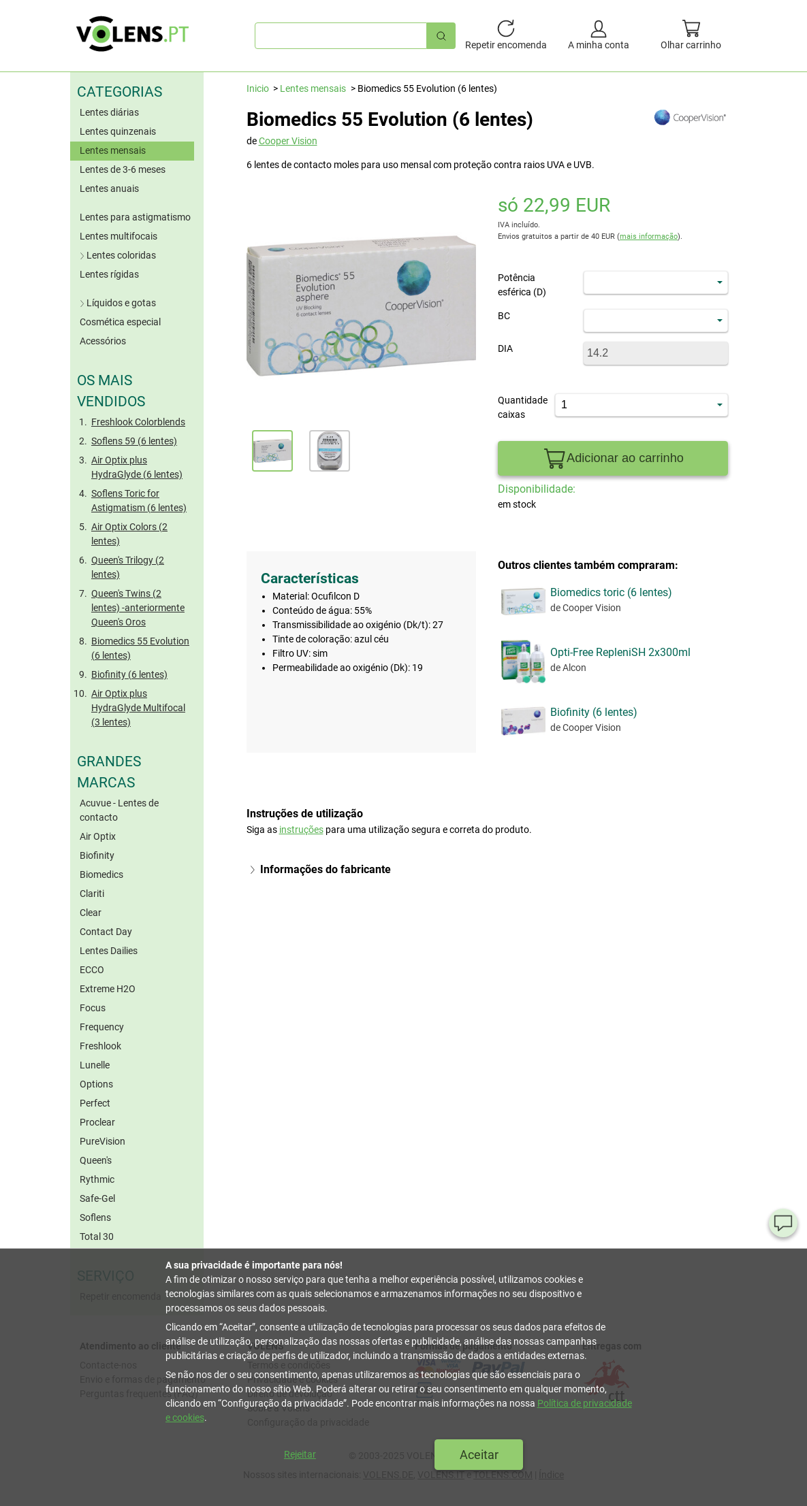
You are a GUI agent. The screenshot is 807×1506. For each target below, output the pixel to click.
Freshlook (100, 1046)
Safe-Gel (97, 1198)
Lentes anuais (109, 188)
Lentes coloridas (116, 255)
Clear (90, 912)
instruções (301, 829)
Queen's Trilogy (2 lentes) (127, 567)
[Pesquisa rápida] (441, 35)
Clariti (92, 893)
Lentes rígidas (109, 274)
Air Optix (98, 836)
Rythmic (97, 1179)
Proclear (97, 1122)
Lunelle (95, 1065)
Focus (93, 1007)
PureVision (102, 1141)
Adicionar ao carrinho (613, 459)
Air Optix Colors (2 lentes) (129, 533)
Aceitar (479, 1454)
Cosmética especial (120, 321)
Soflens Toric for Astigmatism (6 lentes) (139, 500)
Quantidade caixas (517, 407)
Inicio (258, 88)
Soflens (95, 1217)
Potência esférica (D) (522, 284)
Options (96, 1084)
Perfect (95, 1103)
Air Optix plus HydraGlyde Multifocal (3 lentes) (138, 707)
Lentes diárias (109, 112)
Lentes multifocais (118, 236)
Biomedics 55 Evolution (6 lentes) (140, 648)
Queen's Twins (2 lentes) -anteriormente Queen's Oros (138, 607)
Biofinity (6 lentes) (129, 674)
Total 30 (97, 1236)
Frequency (102, 1026)
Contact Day (106, 931)
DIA (505, 348)
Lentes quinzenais (118, 131)
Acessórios (103, 340)
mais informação (649, 236)
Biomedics (101, 874)
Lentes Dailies (109, 950)
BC (504, 315)
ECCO (92, 969)
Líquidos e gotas (116, 302)
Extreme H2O (108, 988)
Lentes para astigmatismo (135, 217)
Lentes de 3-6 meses (122, 169)
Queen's (96, 1160)
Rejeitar (300, 1454)
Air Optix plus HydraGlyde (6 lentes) (137, 467)
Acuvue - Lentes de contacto (119, 810)
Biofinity (97, 855)
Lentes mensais (113, 150)
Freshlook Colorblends (138, 421)
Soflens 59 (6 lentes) (134, 441)
